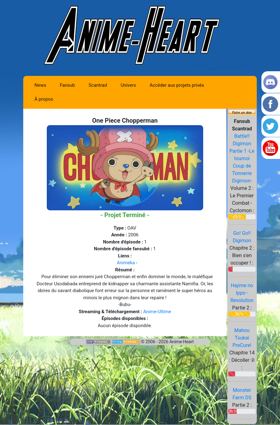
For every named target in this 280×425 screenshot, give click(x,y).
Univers (128, 85)
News (40, 85)
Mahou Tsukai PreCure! (242, 337)
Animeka (126, 262)
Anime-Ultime (157, 311)
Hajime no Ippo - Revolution (242, 293)
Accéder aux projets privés (177, 85)
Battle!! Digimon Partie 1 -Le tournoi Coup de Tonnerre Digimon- (242, 158)
